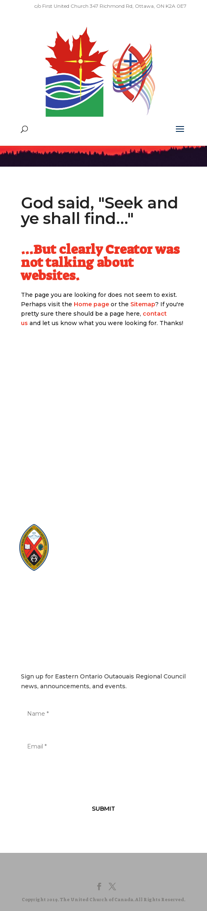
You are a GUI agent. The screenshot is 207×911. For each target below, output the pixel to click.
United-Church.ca (90, 535)
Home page (91, 304)
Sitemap (142, 304)
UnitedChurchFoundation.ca (103, 551)
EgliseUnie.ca (85, 543)
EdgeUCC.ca (84, 559)
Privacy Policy (76, 592)
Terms (113, 592)
